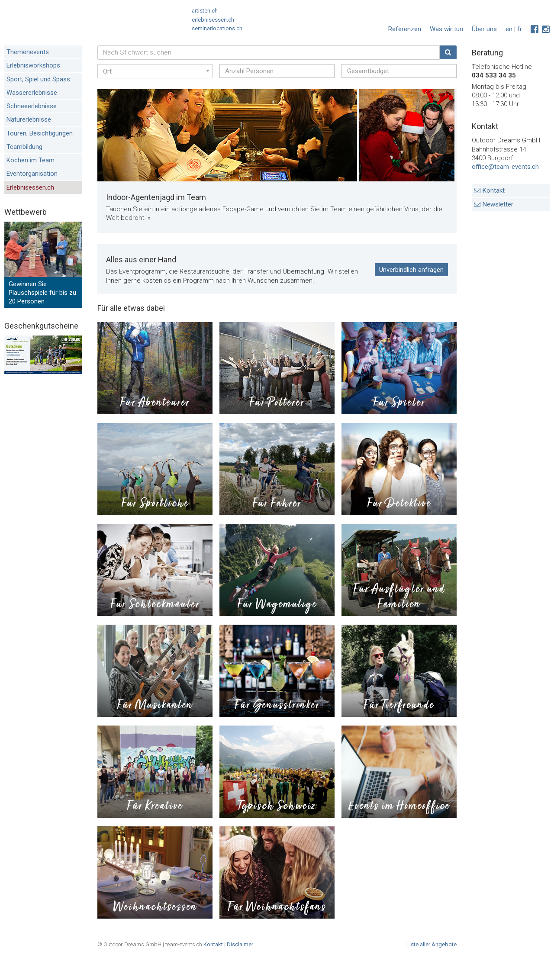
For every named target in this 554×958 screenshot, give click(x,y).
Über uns (484, 29)
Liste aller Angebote (431, 944)
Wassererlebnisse (31, 93)
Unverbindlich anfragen (411, 270)
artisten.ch (205, 10)
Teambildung (24, 147)
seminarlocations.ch (217, 28)
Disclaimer (240, 944)
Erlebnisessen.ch (30, 187)
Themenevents (27, 52)
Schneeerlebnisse (31, 106)
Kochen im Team (30, 160)
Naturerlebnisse (28, 119)
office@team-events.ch (505, 167)
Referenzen (404, 29)
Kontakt (494, 190)
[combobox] (155, 71)
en (509, 29)
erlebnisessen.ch (213, 19)
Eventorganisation (32, 173)
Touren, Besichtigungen (39, 133)
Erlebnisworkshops (33, 65)
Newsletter (498, 204)
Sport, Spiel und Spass (38, 79)
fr (519, 29)
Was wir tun (446, 29)
